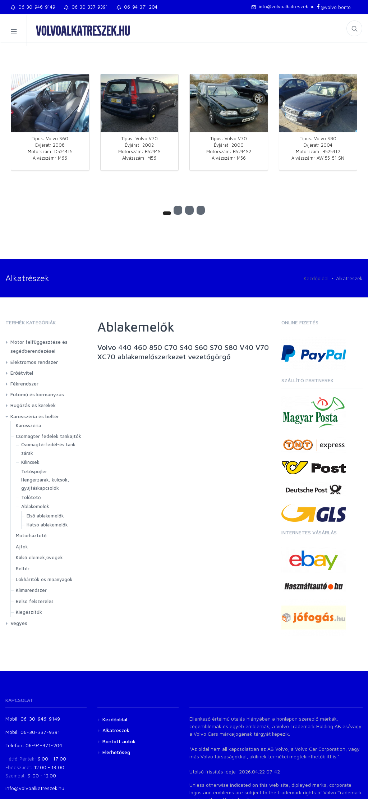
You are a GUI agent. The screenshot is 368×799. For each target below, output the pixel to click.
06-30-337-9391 (86, 7)
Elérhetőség (116, 752)
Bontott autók (118, 741)
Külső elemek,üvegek (39, 557)
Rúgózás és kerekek (33, 405)
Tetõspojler (34, 471)
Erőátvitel (21, 373)
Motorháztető (31, 535)
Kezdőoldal (316, 278)
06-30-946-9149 (33, 7)
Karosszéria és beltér (34, 416)
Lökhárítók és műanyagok (44, 579)
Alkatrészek (115, 730)
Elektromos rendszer (34, 362)
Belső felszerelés (35, 601)
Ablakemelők (35, 506)
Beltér (22, 568)
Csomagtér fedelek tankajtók (48, 436)
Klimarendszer (31, 590)
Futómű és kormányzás (37, 394)
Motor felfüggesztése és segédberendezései (39, 346)
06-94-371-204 (136, 7)
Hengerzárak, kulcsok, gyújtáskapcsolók (45, 484)
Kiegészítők (29, 612)
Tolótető (31, 497)
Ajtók (22, 546)
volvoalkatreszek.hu (83, 30)
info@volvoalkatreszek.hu (282, 6)
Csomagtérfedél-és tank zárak (48, 449)
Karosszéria (28, 425)
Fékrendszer (24, 383)
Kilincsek (30, 462)
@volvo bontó (333, 7)
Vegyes (18, 623)
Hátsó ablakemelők (47, 525)
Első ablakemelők (45, 516)
